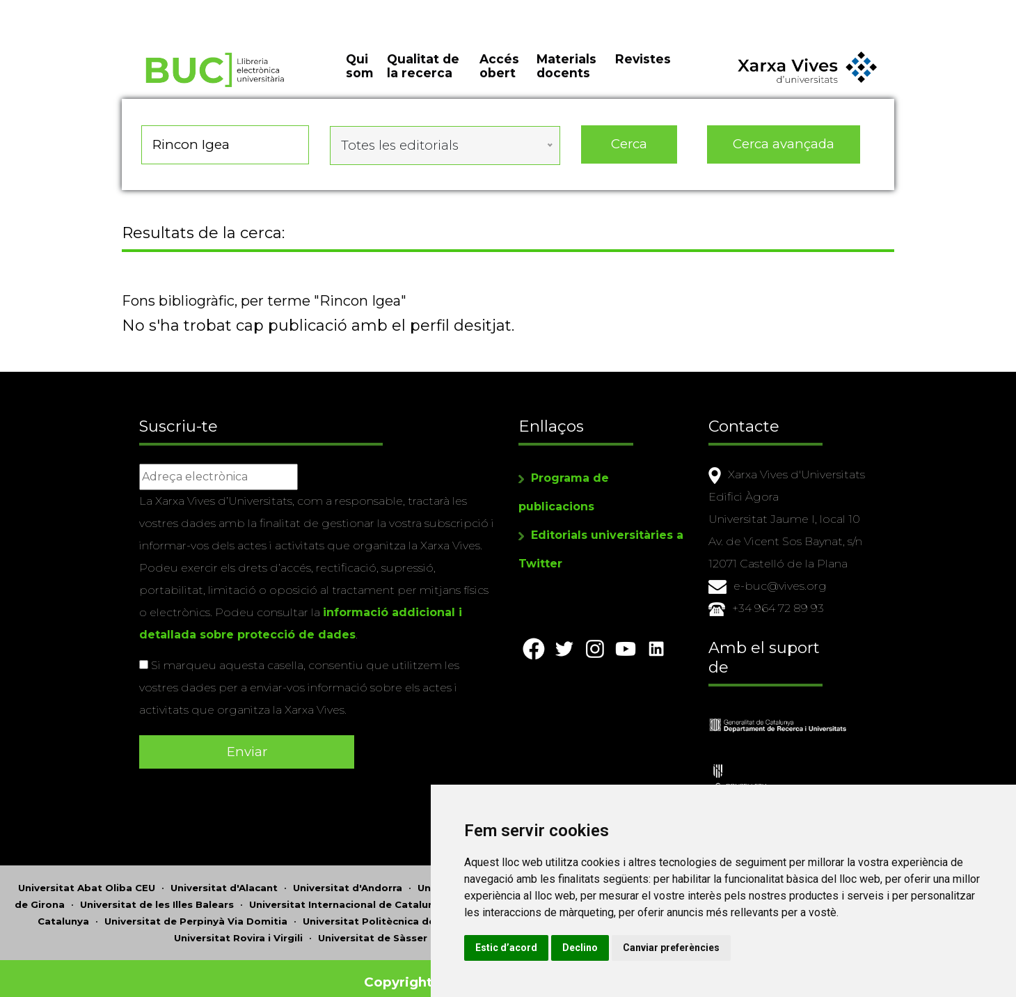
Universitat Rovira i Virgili (238, 930)
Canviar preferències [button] (748, 947)
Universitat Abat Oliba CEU (86, 880)
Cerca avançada (784, 153)
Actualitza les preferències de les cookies (126, 9)
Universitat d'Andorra (347, 880)
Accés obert (499, 76)
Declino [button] (657, 947)
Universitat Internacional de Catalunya (347, 896)
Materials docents (566, 76)
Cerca (629, 153)
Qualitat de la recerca (423, 76)
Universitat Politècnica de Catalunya (396, 913)
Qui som (359, 76)
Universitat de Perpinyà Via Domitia (195, 913)
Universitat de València (501, 930)
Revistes (643, 69)
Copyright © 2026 (426, 974)
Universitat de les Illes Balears (157, 896)
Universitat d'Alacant (224, 880)
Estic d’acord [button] (583, 947)
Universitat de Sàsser (372, 930)
